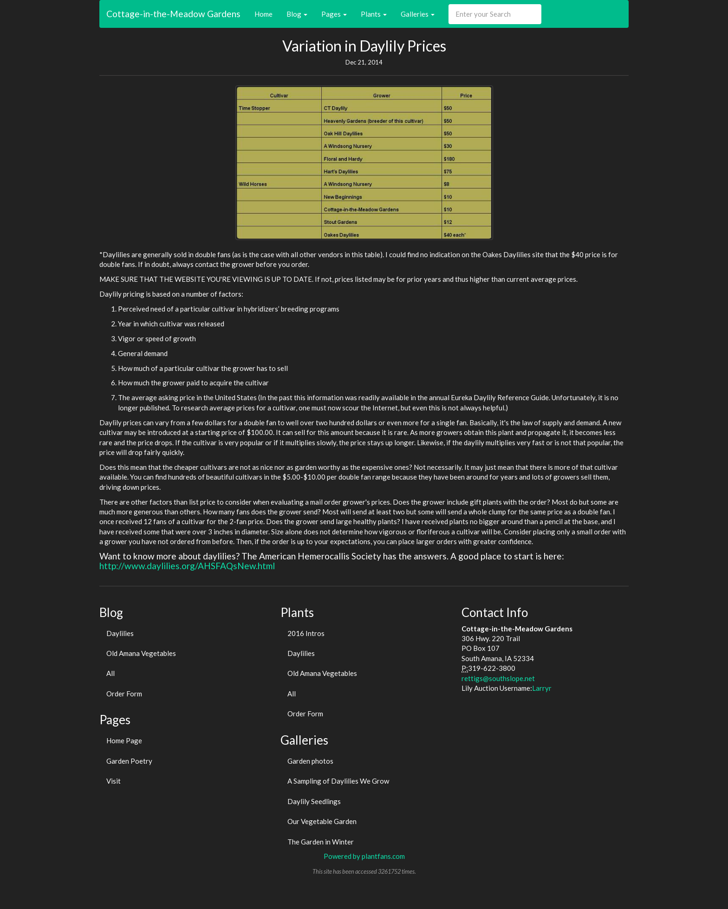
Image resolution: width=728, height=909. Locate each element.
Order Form (124, 693)
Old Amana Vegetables (141, 653)
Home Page (124, 740)
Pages (334, 14)
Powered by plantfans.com (364, 856)
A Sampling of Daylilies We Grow (338, 781)
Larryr (542, 688)
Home (263, 14)
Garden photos (310, 761)
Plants (374, 14)
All (110, 673)
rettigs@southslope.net (498, 678)
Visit (113, 781)
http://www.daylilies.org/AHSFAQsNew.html (187, 565)
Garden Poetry (129, 761)
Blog (296, 14)
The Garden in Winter (320, 842)
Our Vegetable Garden (322, 821)
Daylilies (120, 633)
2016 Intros (306, 633)
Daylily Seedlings (314, 801)
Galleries (418, 14)
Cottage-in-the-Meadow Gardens (173, 13)
